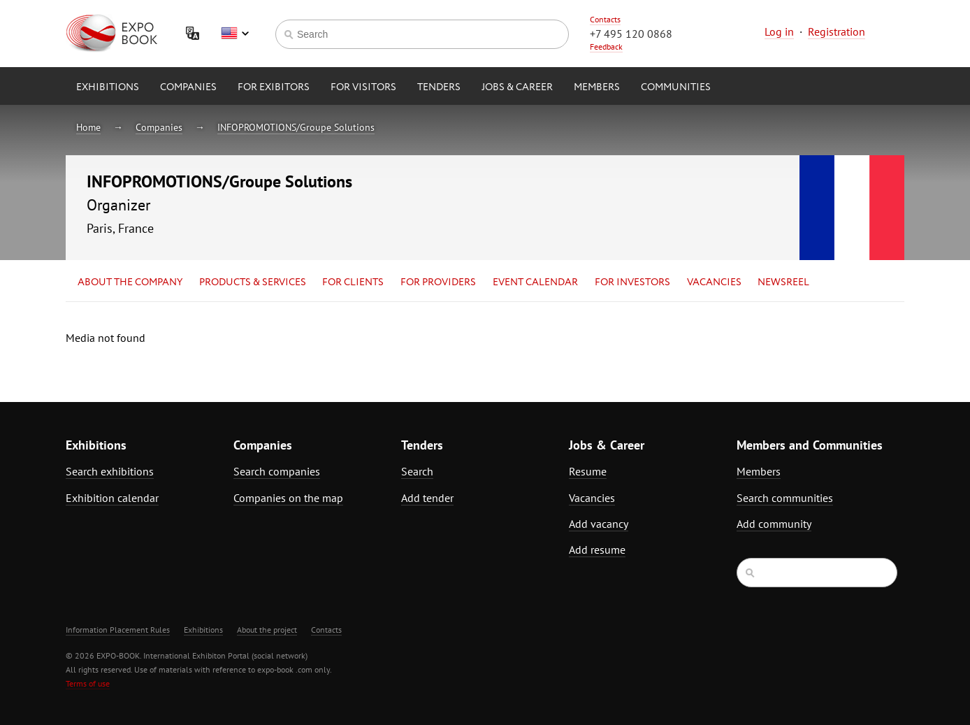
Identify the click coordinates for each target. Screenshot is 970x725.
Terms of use (88, 683)
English (235, 33)
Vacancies (714, 282)
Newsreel (783, 282)
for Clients (353, 282)
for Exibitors (274, 87)
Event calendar (535, 282)
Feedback (606, 46)
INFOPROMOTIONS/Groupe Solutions (296, 127)
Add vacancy (598, 524)
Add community (774, 524)
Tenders (439, 87)
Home (88, 127)
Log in (779, 31)
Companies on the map (288, 498)
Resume (588, 471)
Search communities (785, 498)
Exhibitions (107, 87)
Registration (836, 31)
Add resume (597, 550)
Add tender (427, 498)
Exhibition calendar (112, 498)
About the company (130, 282)
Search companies (276, 471)
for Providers (438, 282)
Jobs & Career (517, 87)
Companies (188, 87)
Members (597, 87)
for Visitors (363, 87)
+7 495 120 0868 (631, 34)
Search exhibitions (110, 471)
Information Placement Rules (118, 629)
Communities (676, 87)
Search (417, 471)
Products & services (252, 282)
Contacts (605, 19)
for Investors (632, 282)
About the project (267, 629)
